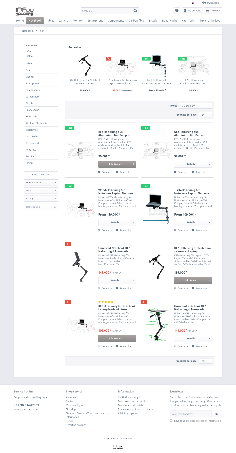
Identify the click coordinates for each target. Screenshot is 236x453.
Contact (70, 401)
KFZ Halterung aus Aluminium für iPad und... (193, 81)
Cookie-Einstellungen (129, 397)
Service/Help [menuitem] (211, 2)
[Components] (116, 20)
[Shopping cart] (213, 10)
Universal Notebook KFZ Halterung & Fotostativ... (114, 249)
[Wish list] (176, 10)
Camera (30, 70)
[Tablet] (50, 20)
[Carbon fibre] (136, 20)
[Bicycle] (153, 20)
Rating (29, 198)
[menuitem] (110, 12)
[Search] (135, 10)
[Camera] (63, 20)
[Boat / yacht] (169, 20)
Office (30, 56)
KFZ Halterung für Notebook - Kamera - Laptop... (85, 81)
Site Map (71, 409)
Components (33, 90)
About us (71, 397)
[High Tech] (187, 20)
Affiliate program (127, 413)
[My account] (192, 10)
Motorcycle (32, 129)
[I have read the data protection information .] (171, 421)
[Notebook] (35, 20)
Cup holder (32, 136)
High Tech (31, 116)
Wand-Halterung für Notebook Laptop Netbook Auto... (115, 191)
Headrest (31, 149)
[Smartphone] (95, 20)
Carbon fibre (32, 96)
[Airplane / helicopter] (211, 20)
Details (198, 164)
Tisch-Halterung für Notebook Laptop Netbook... (157, 81)
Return (70, 420)
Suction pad (32, 143)
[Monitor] (78, 20)
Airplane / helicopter (37, 123)
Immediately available (43, 174)
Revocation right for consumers (135, 409)
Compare (105, 172)
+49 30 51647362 (26, 405)
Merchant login (74, 405)
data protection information (205, 420)
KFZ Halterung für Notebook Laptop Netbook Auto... (121, 81)
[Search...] (110, 10)
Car (29, 51)
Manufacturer (33, 182)
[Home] (20, 20)
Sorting (172, 105)
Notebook (31, 45)
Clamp (29, 162)
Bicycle (29, 103)
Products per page (186, 114)
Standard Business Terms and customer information (88, 415)
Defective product (76, 424)
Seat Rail (30, 156)
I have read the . (197, 420)
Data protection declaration (133, 401)
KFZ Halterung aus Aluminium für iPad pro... (115, 133)
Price (28, 190)
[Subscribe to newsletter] (217, 414)
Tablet (29, 63)
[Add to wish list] (124, 172)
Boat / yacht (32, 109)
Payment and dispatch (130, 405)
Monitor (30, 76)
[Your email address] (191, 414)
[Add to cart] (117, 164)
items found (41, 206)
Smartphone (32, 83)
